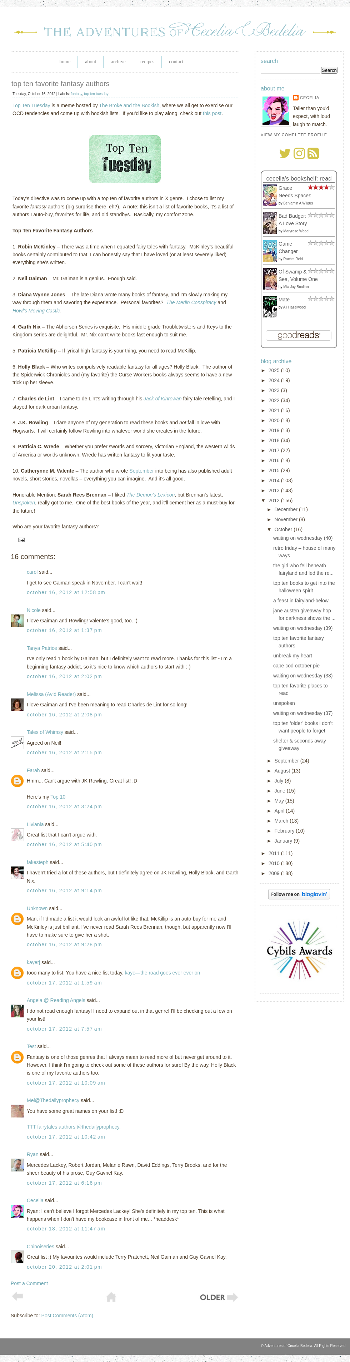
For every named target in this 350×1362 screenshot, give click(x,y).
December (286, 509)
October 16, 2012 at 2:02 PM (64, 676)
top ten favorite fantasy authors (60, 84)
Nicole (34, 610)
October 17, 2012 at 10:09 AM (66, 1083)
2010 (275, 863)
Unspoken (23, 502)
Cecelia (35, 1200)
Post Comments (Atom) (67, 1315)
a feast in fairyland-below (301, 600)
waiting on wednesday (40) (303, 538)
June (280, 791)
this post (212, 113)
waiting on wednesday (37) (303, 713)
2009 (275, 873)
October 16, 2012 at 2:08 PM (64, 714)
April (280, 811)
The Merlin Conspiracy (191, 302)
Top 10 (57, 797)
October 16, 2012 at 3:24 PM (64, 806)
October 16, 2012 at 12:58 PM (66, 592)
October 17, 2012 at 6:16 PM (64, 1183)
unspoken (284, 703)
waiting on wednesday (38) (303, 675)
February (285, 831)
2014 (275, 480)
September (141, 471)
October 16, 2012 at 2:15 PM (64, 752)
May (279, 801)
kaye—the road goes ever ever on (162, 973)
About (90, 61)
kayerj (33, 962)
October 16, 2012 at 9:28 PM (64, 944)
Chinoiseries (40, 1246)
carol (32, 572)
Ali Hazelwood (294, 307)
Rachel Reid (292, 259)
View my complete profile (294, 135)
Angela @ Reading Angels (56, 1000)
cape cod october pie (296, 665)
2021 (275, 410)
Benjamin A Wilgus (298, 203)
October (284, 529)
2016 (275, 460)
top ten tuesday (96, 94)
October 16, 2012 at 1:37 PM (64, 630)
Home (64, 61)
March (282, 821)
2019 (275, 430)
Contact (176, 61)
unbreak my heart (292, 655)
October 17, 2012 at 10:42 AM (66, 1137)
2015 (275, 470)
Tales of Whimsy (45, 732)
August (282, 771)
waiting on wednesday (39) (303, 628)
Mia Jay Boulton (296, 287)
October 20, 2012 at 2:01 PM (64, 1267)
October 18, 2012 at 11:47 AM (66, 1229)
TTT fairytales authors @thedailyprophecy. (74, 1127)
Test (31, 1046)
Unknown (37, 908)
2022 (275, 400)
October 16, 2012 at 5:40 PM (64, 844)
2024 (275, 380)
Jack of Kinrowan (163, 398)
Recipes (147, 61)
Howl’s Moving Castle (36, 311)
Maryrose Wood (295, 231)
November (286, 519)
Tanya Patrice (42, 648)
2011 (275, 853)
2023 (275, 390)
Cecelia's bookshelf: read (298, 178)
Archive (118, 61)
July (279, 781)
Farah (33, 770)
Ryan (33, 1154)
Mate (284, 299)
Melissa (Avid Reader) (51, 694)
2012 (275, 500)
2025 (275, 370)
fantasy (76, 94)
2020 (275, 420)
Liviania (35, 824)
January (284, 841)
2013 (275, 490)
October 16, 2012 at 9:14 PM (64, 890)
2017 (275, 450)
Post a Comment (29, 1283)
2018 (275, 440)
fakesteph (38, 862)
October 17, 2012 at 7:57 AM (64, 1029)
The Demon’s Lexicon (150, 495)
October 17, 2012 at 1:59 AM (64, 983)
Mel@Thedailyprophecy (53, 1100)
